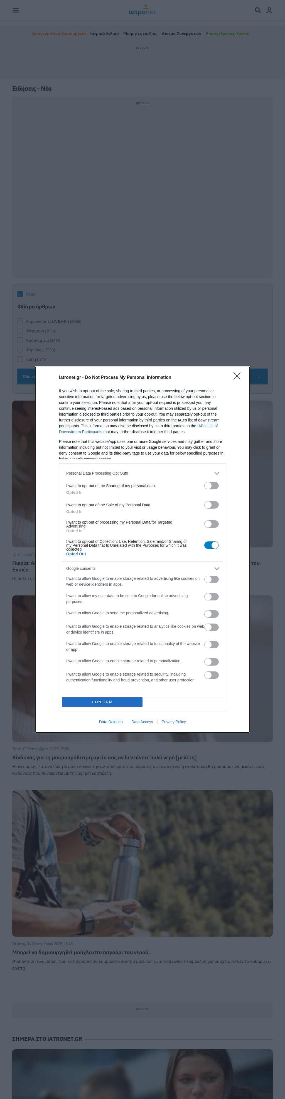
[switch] (211, 485)
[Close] (239, 377)
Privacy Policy (174, 722)
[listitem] (142, 473)
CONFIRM (102, 702)
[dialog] (142, 549)
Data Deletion (111, 722)
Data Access (142, 722)
